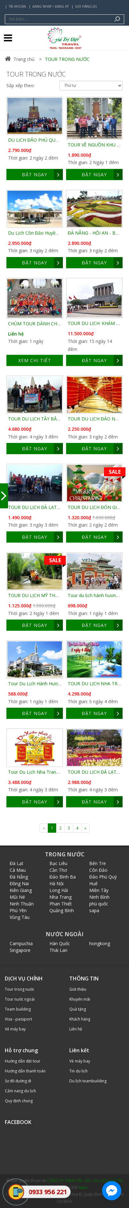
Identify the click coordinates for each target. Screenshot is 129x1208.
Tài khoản (17, 6)
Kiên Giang (21, 890)
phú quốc (98, 904)
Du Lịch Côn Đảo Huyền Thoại (39, 233)
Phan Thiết (60, 904)
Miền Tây (98, 890)
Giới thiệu (77, 989)
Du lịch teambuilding (88, 1081)
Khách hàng (79, 1019)
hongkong (99, 943)
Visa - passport (18, 1019)
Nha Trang (60, 897)
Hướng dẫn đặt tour (22, 1061)
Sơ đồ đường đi (18, 1081)
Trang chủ (20, 59)
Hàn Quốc (59, 943)
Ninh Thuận (22, 904)
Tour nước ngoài (20, 999)
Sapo (83, 1187)
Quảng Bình (61, 910)
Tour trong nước (19, 989)
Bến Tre (97, 863)
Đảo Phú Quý (103, 877)
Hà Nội (56, 883)
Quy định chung (19, 1101)
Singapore (20, 950)
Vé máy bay (15, 1029)
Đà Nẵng (19, 877)
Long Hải (58, 890)
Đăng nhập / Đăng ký (50, 6)
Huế (93, 883)
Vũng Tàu (20, 917)
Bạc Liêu (58, 863)
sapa (94, 910)
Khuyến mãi (79, 999)
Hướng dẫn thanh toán (25, 1071)
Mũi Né (17, 897)
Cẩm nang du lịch (20, 1091)
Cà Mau (18, 870)
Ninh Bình (99, 897)
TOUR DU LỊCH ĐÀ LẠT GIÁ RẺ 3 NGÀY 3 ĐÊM (56, 507)
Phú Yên (18, 910)
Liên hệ (16, 334)
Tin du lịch (78, 1071)
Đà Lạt (16, 863)
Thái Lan (58, 950)
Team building (18, 1009)
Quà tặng (77, 1009)
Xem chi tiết (34, 360)
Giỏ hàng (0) (86, 6)
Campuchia (21, 943)
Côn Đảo (98, 870)
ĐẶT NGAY (42, 174)
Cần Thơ (58, 870)
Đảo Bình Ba (62, 877)
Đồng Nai (19, 883)
